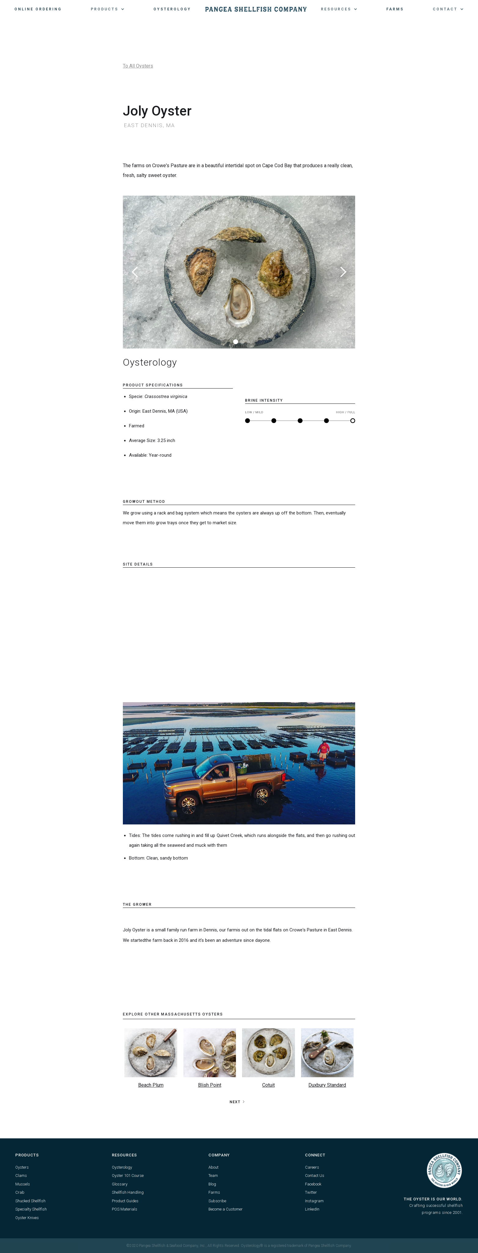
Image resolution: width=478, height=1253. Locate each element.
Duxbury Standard (327, 1085)
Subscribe (217, 1201)
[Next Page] (237, 1102)
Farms (395, 9)
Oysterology (172, 9)
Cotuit (268, 1085)
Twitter (311, 1192)
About (213, 1167)
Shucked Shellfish (30, 1201)
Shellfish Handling (128, 1192)
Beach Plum (151, 1085)
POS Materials (124, 1209)
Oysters (22, 1167)
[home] (256, 9)
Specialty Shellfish (31, 1209)
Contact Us (314, 1175)
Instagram (314, 1201)
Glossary (119, 1184)
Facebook (313, 1184)
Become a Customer (225, 1209)
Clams (21, 1175)
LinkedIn (312, 1209)
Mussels (22, 1184)
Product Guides (125, 1201)
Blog (212, 1184)
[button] (108, 9)
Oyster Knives (27, 1217)
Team (213, 1175)
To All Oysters (138, 66)
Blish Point (209, 1085)
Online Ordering (38, 9)
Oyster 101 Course (128, 1175)
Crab (19, 1192)
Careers (312, 1167)
